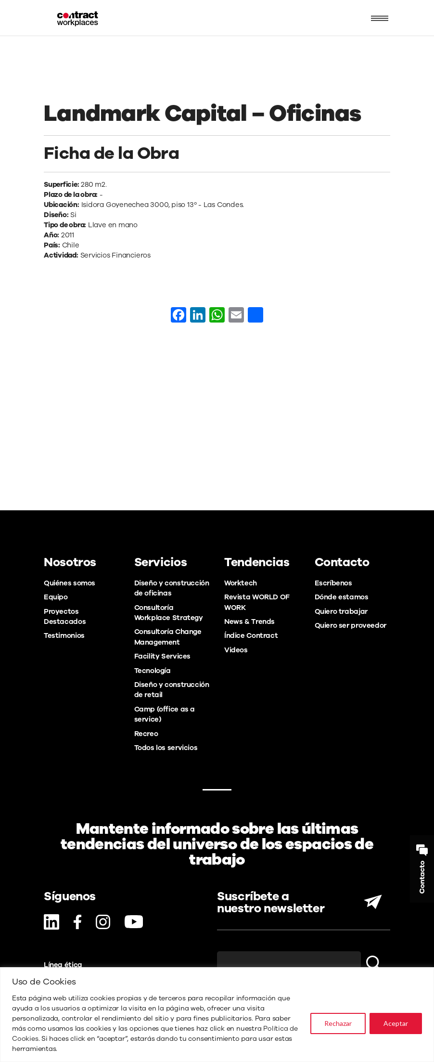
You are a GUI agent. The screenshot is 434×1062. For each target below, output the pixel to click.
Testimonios (64, 635)
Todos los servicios (166, 747)
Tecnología (152, 670)
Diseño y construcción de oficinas (171, 588)
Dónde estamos (342, 597)
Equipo (56, 597)
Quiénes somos (69, 583)
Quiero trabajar (341, 611)
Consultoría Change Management (168, 637)
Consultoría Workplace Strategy (168, 612)
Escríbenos (333, 583)
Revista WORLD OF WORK (257, 602)
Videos (236, 650)
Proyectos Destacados (65, 616)
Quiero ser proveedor (350, 625)
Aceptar (395, 1023)
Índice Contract (251, 635)
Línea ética (63, 964)
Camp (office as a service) (164, 714)
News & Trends (249, 621)
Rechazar (338, 1023)
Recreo (146, 733)
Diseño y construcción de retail (171, 689)
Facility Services (162, 656)
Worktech (240, 583)
